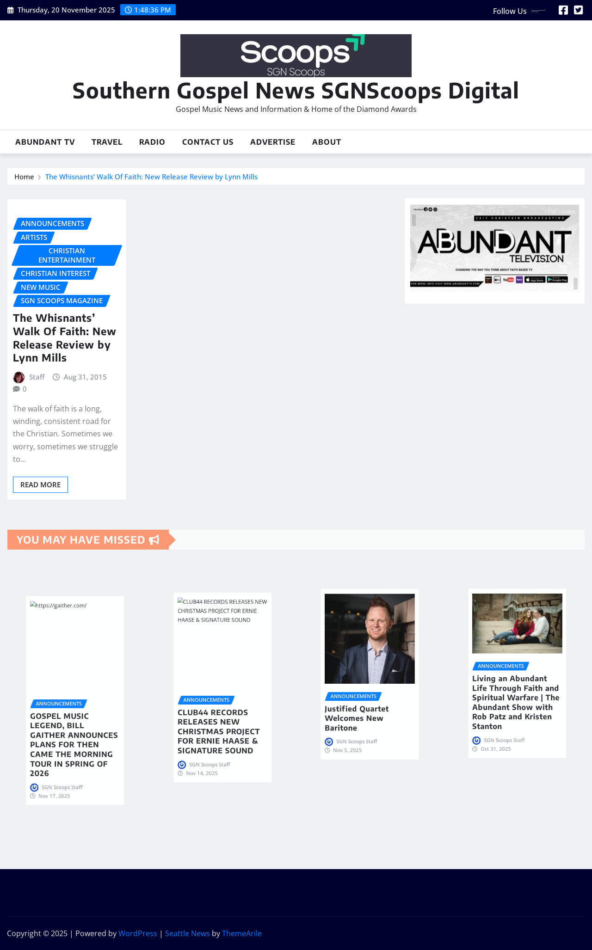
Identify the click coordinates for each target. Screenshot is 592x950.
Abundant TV (45, 142)
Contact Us (208, 142)
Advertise (273, 142)
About (326, 142)
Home (24, 179)
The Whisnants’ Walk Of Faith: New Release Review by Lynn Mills (151, 179)
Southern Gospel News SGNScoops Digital (296, 90)
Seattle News (187, 933)
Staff (36, 429)
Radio (152, 142)
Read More (40, 536)
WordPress (137, 933)
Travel (107, 142)
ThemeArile (242, 933)
